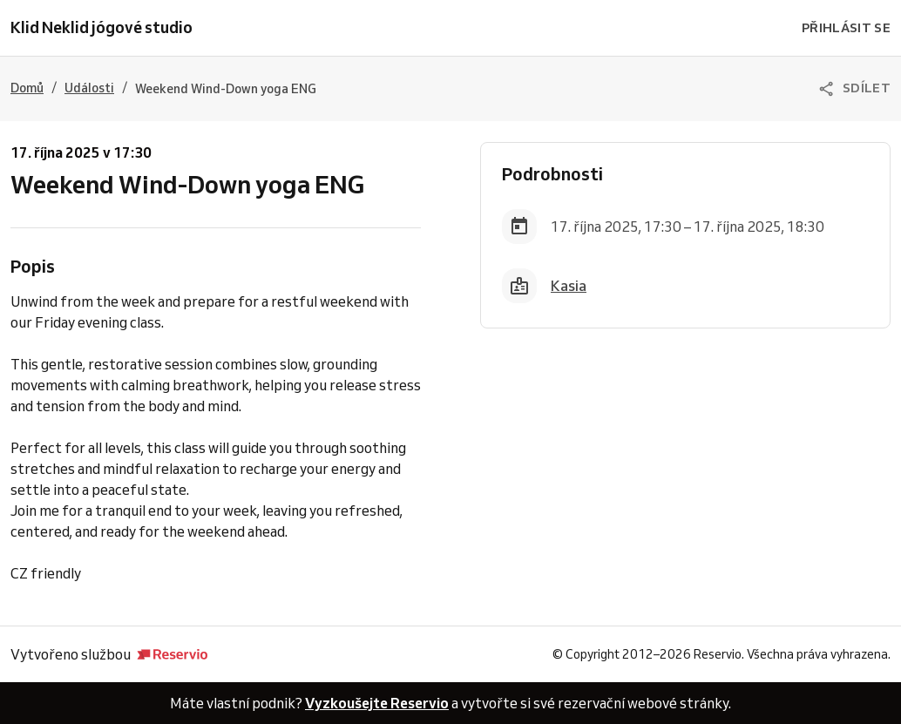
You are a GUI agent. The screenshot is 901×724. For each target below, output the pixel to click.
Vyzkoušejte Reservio (377, 703)
